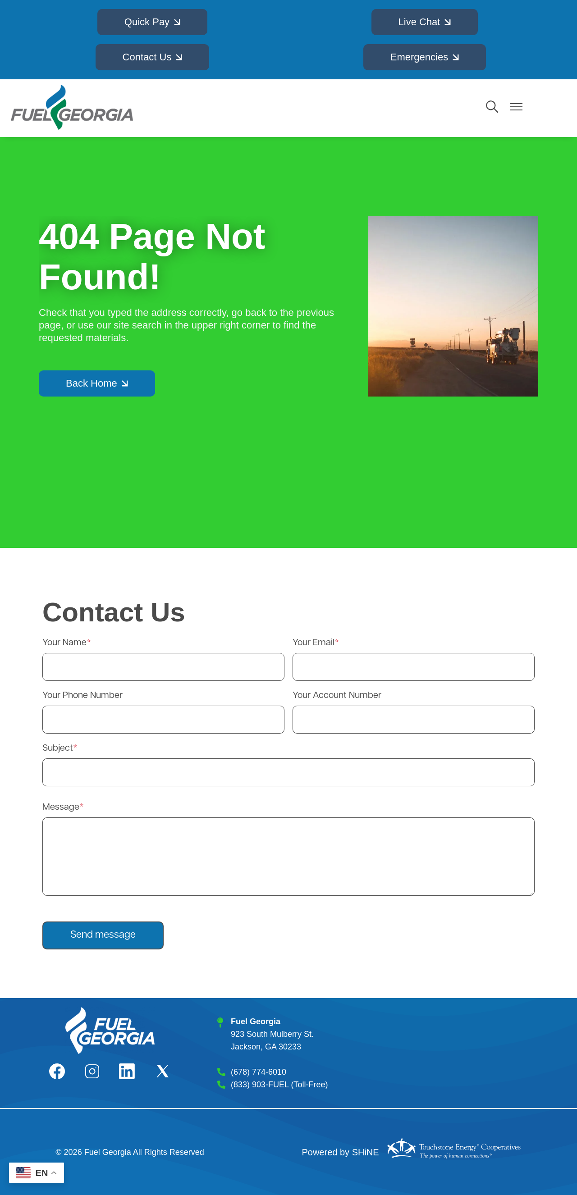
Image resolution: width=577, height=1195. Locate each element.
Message (60, 807)
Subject (57, 748)
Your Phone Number (82, 695)
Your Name (64, 643)
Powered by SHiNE (340, 1152)
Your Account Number (337, 695)
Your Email (313, 643)
